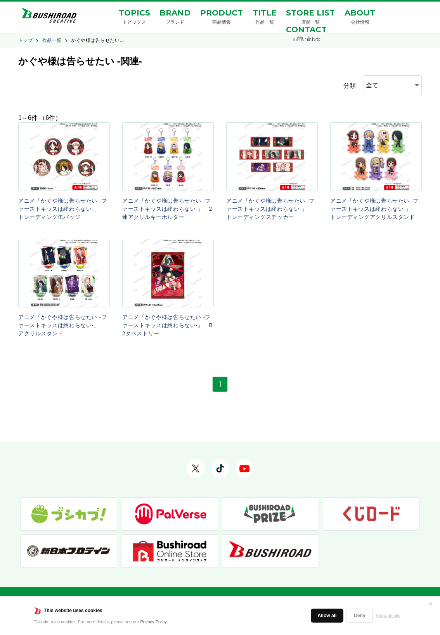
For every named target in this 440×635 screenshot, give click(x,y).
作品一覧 (52, 40)
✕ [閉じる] (430, 604)
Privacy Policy (153, 621)
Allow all (327, 615)
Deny (359, 615)
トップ (25, 40)
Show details (388, 615)
